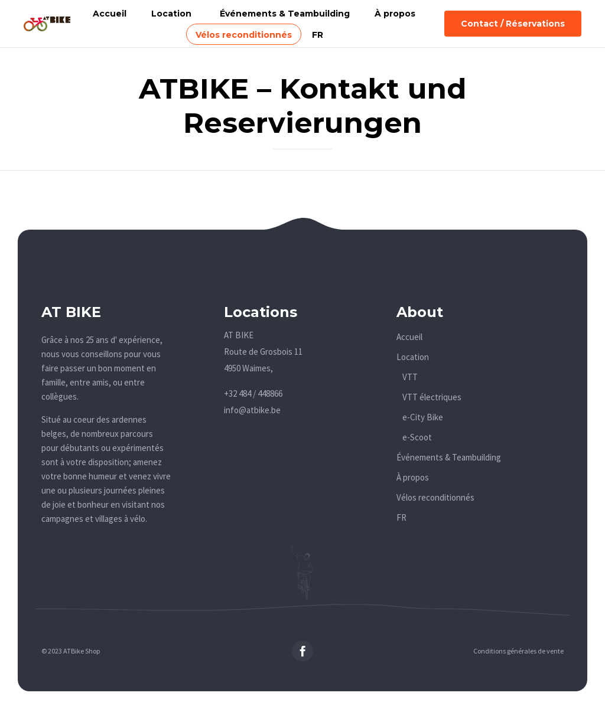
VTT (410, 377)
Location (171, 13)
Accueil (109, 13)
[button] (512, 24)
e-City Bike (422, 417)
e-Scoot (417, 437)
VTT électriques (431, 397)
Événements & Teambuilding (285, 13)
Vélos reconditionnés (244, 35)
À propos (395, 13)
